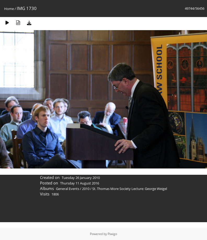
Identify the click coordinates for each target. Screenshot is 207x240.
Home (9, 8)
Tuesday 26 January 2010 (81, 177)
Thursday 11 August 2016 (79, 183)
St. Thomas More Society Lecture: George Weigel (129, 188)
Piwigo (112, 234)
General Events (67, 188)
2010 (85, 188)
